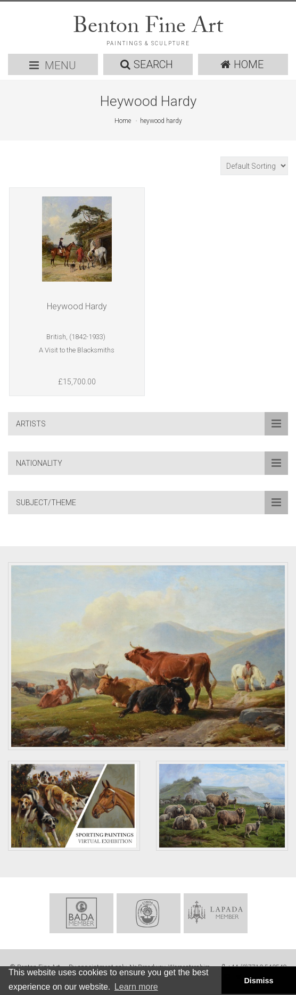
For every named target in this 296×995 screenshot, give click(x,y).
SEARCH (146, 64)
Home (122, 121)
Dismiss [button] (258, 980)
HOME (242, 64)
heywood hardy (161, 121)
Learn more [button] (136, 986)
